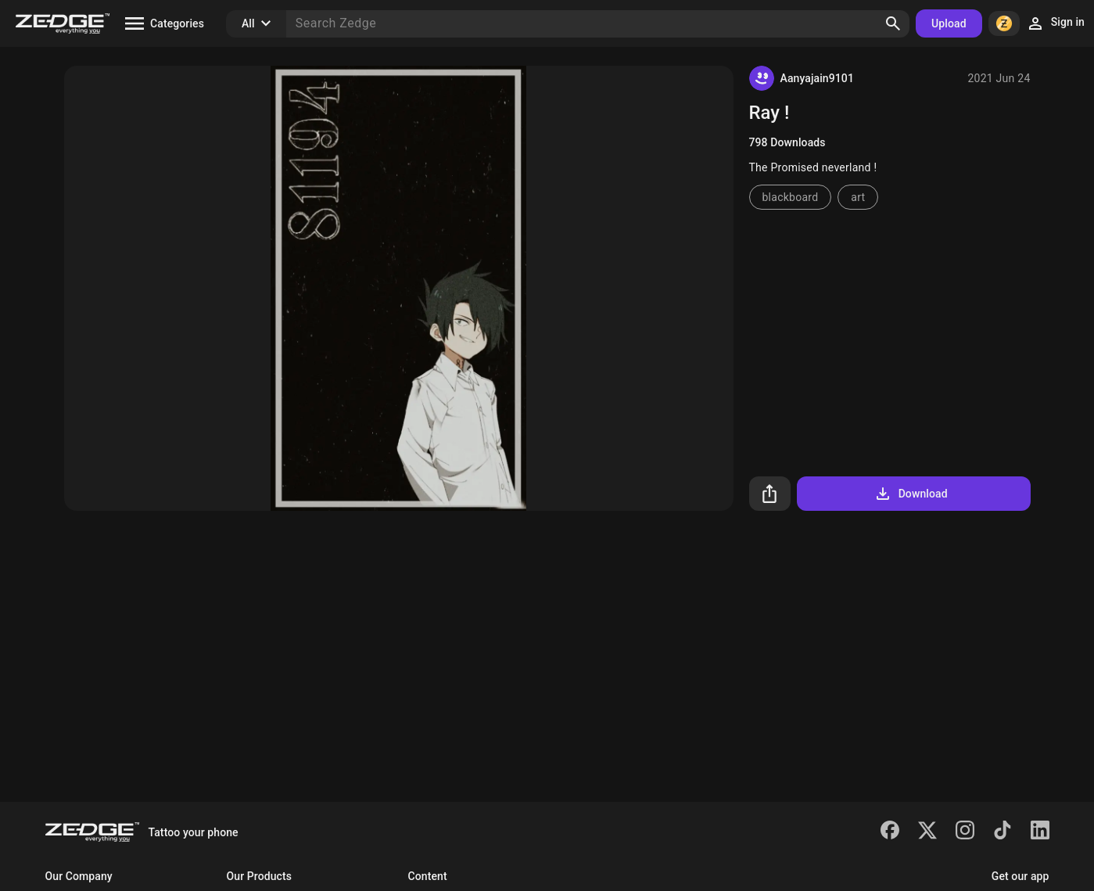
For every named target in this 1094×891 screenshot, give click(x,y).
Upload (949, 23)
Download (910, 493)
